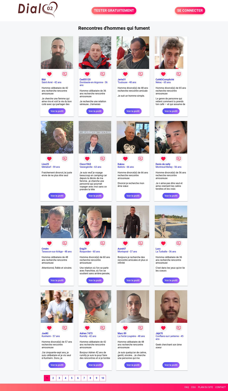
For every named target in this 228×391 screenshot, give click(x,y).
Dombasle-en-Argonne (91, 82)
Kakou (121, 164)
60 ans (96, 251)
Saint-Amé (47, 82)
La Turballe (161, 251)
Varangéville (86, 167)
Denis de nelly (163, 164)
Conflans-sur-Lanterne (167, 336)
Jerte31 (122, 79)
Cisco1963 (85, 164)
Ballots (121, 167)
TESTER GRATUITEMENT (114, 11)
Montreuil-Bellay (164, 167)
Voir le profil (57, 111)
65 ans (167, 82)
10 (102, 378)
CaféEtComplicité (165, 79)
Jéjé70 (159, 333)
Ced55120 (85, 79)
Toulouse (122, 82)
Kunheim (46, 336)
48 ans (132, 82)
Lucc (158, 248)
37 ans (133, 251)
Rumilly (83, 336)
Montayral (123, 251)
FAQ (187, 387)
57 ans (56, 336)
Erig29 (83, 248)
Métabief (46, 167)
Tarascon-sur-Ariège (52, 251)
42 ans (57, 82)
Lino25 (45, 164)
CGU (193, 387)
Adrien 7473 (86, 333)
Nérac (159, 82)
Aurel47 (122, 248)
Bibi (44, 79)
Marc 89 (122, 333)
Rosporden (85, 251)
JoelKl (45, 333)
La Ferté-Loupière (127, 336)
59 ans (56, 167)
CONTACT (220, 387)
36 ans (172, 251)
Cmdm (45, 248)
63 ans (97, 167)
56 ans (177, 167)
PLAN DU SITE (205, 387)
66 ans (130, 167)
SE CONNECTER (190, 11)
